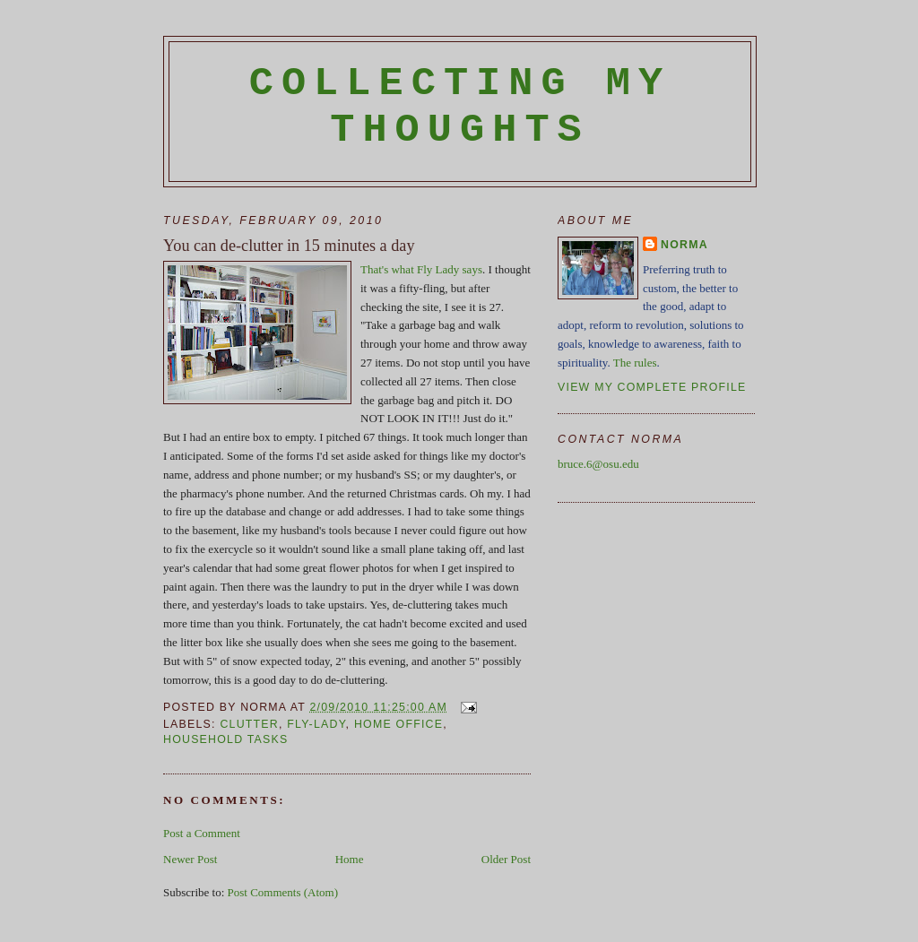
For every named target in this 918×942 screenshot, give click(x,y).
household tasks (225, 739)
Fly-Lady (316, 724)
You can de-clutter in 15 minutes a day (289, 246)
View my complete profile (652, 387)
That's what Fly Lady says (421, 269)
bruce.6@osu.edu (598, 464)
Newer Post (190, 859)
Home (349, 859)
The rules (635, 362)
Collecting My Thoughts (460, 106)
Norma (684, 244)
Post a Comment (201, 833)
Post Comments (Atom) (283, 892)
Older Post (506, 859)
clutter (249, 724)
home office (398, 724)
